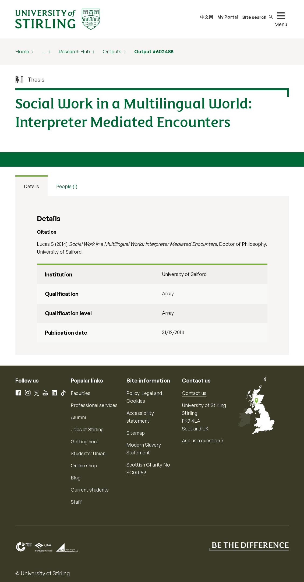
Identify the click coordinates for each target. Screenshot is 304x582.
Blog (75, 478)
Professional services (94, 405)
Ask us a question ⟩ (202, 440)
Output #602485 (154, 51)
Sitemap (135, 433)
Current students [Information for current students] (90, 490)
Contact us (194, 393)
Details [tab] (31, 186)
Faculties (80, 393)
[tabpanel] (152, 275)
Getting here (84, 441)
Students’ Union (88, 453)
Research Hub (74, 51)
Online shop (84, 465)
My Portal (227, 17)
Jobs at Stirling (87, 429)
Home (22, 51)
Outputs (112, 51)
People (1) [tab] (66, 186)
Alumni (78, 417)
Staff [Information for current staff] (76, 502)
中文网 (206, 17)
